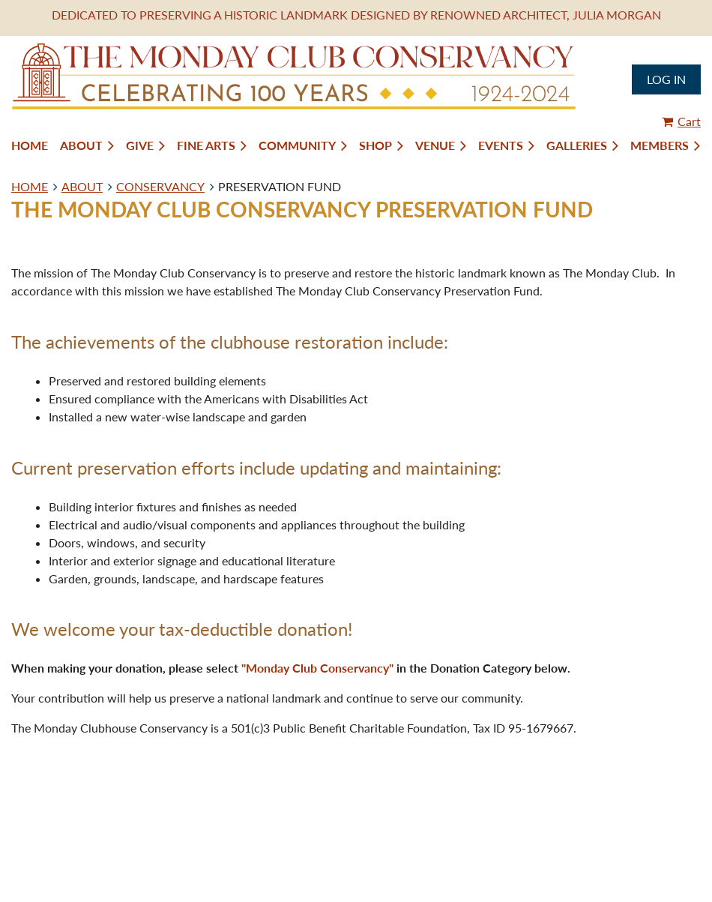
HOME (29, 186)
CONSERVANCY (160, 186)
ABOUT (82, 186)
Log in (666, 79)
